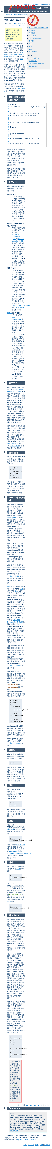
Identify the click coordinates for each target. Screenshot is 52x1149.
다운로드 (32, 33)
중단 (9, 902)
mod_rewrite (12, 685)
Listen (13, 1085)
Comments (33, 66)
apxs (14, 317)
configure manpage (14, 666)
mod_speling (12, 687)
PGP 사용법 (14, 446)
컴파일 (31, 41)
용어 (41, 4)
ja (16, 25)
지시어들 (31, 4)
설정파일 (10, 829)
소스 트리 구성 (34, 58)
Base (17, 591)
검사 (30, 49)
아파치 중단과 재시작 (36, 63)
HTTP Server (15, 15)
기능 (21, 589)
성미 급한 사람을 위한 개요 (38, 28)
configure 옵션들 (13, 576)
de (14, 23)
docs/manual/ (14, 851)
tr (24, 25)
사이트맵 (47, 4)
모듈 (25, 4)
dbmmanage (16, 319)
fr (13, 25)
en (18, 23)
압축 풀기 (32, 35)
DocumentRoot (15, 895)
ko (20, 25)
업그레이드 (33, 51)
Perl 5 (9, 313)
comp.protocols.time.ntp (21, 305)
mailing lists (14, 1131)
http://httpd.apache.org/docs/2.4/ (19, 853)
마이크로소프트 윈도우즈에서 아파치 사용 (14, 54)
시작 (18, 869)
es (22, 23)
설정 (30, 46)
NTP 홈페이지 (19, 307)
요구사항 (32, 30)
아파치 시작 (33, 61)
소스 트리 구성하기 (35, 38)
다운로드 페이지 (13, 443)
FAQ (36, 4)
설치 (30, 43)
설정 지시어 (20, 845)
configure (11, 518)
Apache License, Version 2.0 (27, 1140)
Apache (6, 15)
